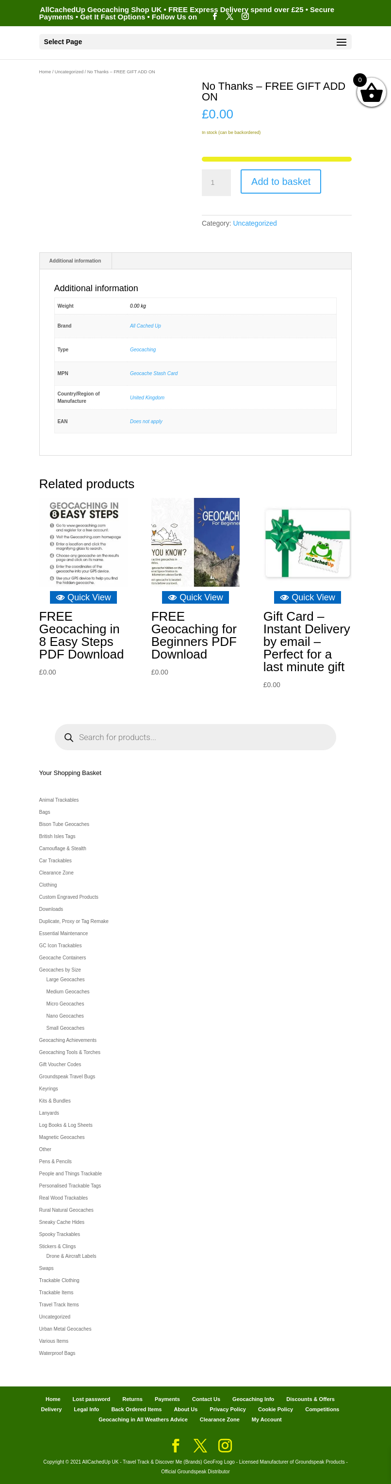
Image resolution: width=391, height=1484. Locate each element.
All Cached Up (145, 326)
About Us (185, 1409)
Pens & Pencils (55, 1161)
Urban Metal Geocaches (65, 1329)
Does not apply (146, 421)
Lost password (92, 1399)
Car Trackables (55, 860)
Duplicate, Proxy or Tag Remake (74, 921)
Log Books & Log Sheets (66, 1125)
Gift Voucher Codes (60, 1064)
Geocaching (143, 349)
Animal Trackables (59, 800)
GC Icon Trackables (60, 945)
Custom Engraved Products (68, 897)
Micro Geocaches (65, 1003)
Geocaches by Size (60, 970)
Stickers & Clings (57, 1246)
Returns (132, 1399)
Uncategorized (69, 71)
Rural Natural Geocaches (66, 1210)
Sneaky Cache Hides (61, 1222)
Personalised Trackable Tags (70, 1185)
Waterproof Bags (57, 1353)
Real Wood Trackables (63, 1198)
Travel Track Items (59, 1304)
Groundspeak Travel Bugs (67, 1076)
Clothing (48, 885)
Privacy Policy (228, 1409)
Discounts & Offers (310, 1399)
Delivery (51, 1409)
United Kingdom (147, 397)
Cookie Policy (275, 1409)
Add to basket (280, 181)
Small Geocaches (65, 1028)
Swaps (46, 1268)
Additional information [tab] (75, 261)
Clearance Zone (56, 872)
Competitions (322, 1409)
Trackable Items (56, 1292)
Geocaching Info (253, 1399)
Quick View (83, 597)
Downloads (51, 909)
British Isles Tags (57, 836)
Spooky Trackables (60, 1234)
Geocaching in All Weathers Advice (143, 1419)
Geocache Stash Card (154, 373)
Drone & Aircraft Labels (72, 1256)
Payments (167, 1399)
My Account (267, 1419)
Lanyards (49, 1113)
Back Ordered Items (136, 1409)
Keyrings (48, 1088)
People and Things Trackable (70, 1173)
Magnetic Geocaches (62, 1137)
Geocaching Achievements (68, 1040)
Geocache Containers (62, 957)
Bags (44, 812)
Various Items (53, 1341)
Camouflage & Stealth (62, 848)
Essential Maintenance (63, 933)
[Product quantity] (216, 183)
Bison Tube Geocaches (64, 824)
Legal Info (86, 1409)
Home (45, 71)
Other (45, 1149)
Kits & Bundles (55, 1101)
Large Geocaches (66, 979)
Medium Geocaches (68, 991)
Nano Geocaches (65, 1016)
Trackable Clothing (59, 1280)
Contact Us (206, 1399)
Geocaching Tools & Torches (69, 1052)
